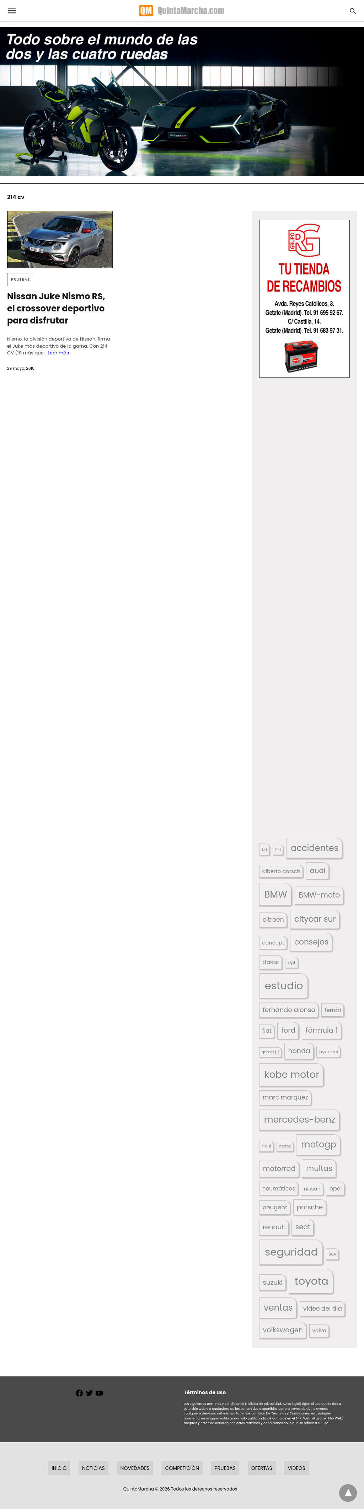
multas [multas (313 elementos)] (319, 1168)
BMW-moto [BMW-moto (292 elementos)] (319, 895)
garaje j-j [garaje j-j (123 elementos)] (270, 1052)
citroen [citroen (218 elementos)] (273, 919)
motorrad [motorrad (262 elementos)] (279, 1168)
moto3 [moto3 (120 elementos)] (285, 1146)
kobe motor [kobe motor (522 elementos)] (291, 1074)
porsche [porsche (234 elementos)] (310, 1207)
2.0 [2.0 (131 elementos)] (278, 849)
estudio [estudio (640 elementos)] (284, 985)
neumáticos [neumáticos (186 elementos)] (278, 1188)
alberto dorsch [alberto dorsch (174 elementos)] (281, 871)
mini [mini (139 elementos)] (266, 1146)
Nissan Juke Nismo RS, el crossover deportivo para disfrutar (56, 308)
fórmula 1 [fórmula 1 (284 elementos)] (322, 1030)
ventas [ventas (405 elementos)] (278, 1307)
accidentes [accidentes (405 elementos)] (314, 848)
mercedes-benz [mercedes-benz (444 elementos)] (300, 1119)
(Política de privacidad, (263, 1404)
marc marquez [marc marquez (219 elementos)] (285, 1097)
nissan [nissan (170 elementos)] (312, 1188)
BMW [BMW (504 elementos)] (275, 894)
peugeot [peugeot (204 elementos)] (274, 1207)
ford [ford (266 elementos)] (288, 1030)
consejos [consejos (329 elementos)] (311, 941)
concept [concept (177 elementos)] (273, 942)
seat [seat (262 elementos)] (302, 1227)
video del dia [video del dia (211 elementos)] (322, 1308)
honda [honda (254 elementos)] (299, 1051)
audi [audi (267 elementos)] (318, 871)
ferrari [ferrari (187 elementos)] (333, 1010)
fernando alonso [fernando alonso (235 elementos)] (289, 1009)
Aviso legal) (292, 1404)
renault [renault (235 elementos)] (274, 1226)
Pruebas (20, 279)
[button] (304, 299)
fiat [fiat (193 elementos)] (267, 1031)
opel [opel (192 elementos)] (336, 1188)
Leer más (58, 352)
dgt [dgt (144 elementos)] (291, 962)
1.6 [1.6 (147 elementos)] (264, 849)
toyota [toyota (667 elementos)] (311, 1281)
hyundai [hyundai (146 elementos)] (328, 1051)
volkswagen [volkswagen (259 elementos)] (283, 1330)
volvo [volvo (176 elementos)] (319, 1330)
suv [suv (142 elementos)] (332, 1254)
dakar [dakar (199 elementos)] (270, 962)
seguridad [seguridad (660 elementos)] (291, 1252)
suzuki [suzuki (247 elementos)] (273, 1282)
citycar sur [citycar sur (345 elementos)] (315, 919)
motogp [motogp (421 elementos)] (318, 1144)
